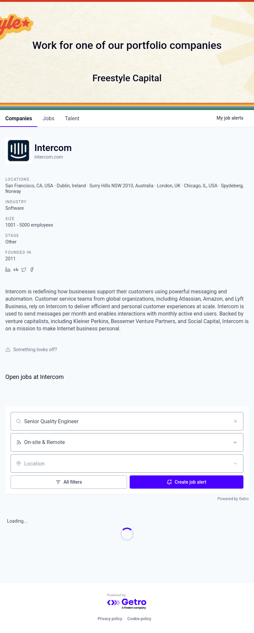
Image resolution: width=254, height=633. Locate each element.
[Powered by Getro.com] (127, 602)
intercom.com (48, 157)
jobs (48, 118)
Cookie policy (139, 618)
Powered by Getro (233, 499)
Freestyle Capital (126, 78)
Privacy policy (110, 618)
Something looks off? (31, 349)
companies (18, 118)
